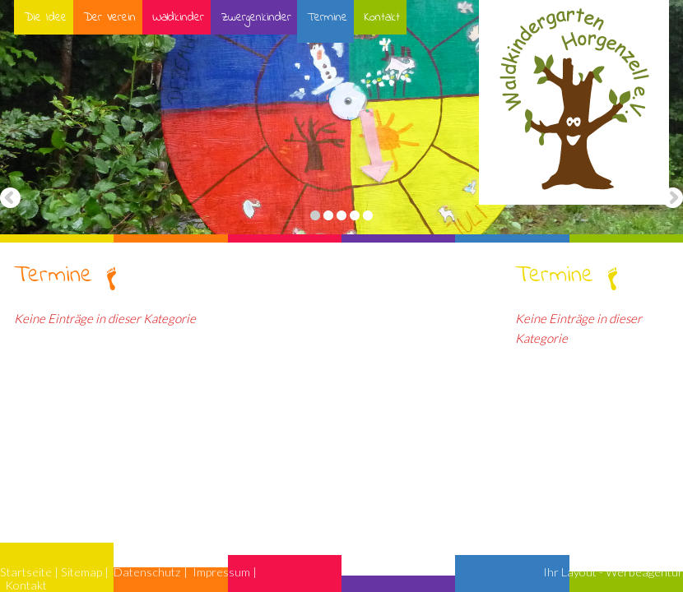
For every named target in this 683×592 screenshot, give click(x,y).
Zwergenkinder (255, 17)
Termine (326, 17)
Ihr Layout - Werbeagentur (613, 572)
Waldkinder (177, 17)
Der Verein (108, 17)
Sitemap (81, 572)
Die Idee (44, 17)
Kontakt (381, 17)
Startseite (26, 572)
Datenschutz (147, 572)
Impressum (221, 572)
